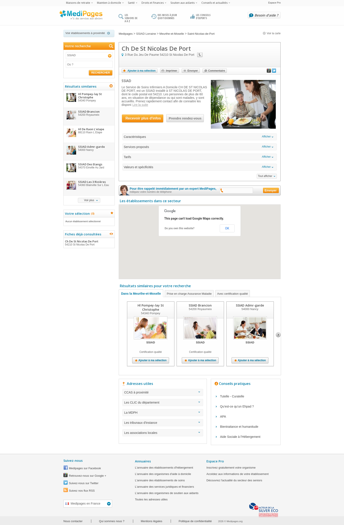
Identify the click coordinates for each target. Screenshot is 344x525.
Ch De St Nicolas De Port (89, 242)
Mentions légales (151, 521)
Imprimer (171, 70)
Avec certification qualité (232, 293)
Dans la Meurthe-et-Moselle (141, 293)
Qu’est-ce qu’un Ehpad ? (237, 406)
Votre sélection (79, 213)
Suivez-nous (73, 460)
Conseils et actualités (214, 3)
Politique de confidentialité (195, 521)
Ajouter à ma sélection (141, 70)
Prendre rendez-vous (185, 118)
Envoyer (192, 70)
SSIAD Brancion (200, 305)
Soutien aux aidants (182, 3)
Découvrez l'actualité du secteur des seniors (234, 480)
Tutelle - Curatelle (232, 396)
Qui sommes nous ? (111, 521)
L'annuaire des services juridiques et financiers (164, 486)
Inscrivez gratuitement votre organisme (231, 467)
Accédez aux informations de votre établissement (237, 474)
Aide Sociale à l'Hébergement (240, 436)
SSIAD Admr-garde (250, 305)
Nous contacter (72, 521)
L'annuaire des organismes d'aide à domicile (163, 474)
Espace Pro (274, 2)
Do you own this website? (180, 228)
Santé (131, 3)
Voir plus (89, 200)
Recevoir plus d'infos (143, 118)
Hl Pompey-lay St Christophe (151, 307)
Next (278, 334)
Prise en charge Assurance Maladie (189, 293)
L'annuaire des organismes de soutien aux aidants (166, 493)
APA (223, 416)
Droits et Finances (153, 3)
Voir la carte (272, 33)
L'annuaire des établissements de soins (160, 480)
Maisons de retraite (78, 3)
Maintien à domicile (109, 3)
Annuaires (143, 461)
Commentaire (216, 70)
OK (227, 228)
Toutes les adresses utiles (151, 499)
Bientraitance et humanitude (239, 426)
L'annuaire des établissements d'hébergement (164, 467)
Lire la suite (140, 104)
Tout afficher (265, 176)
